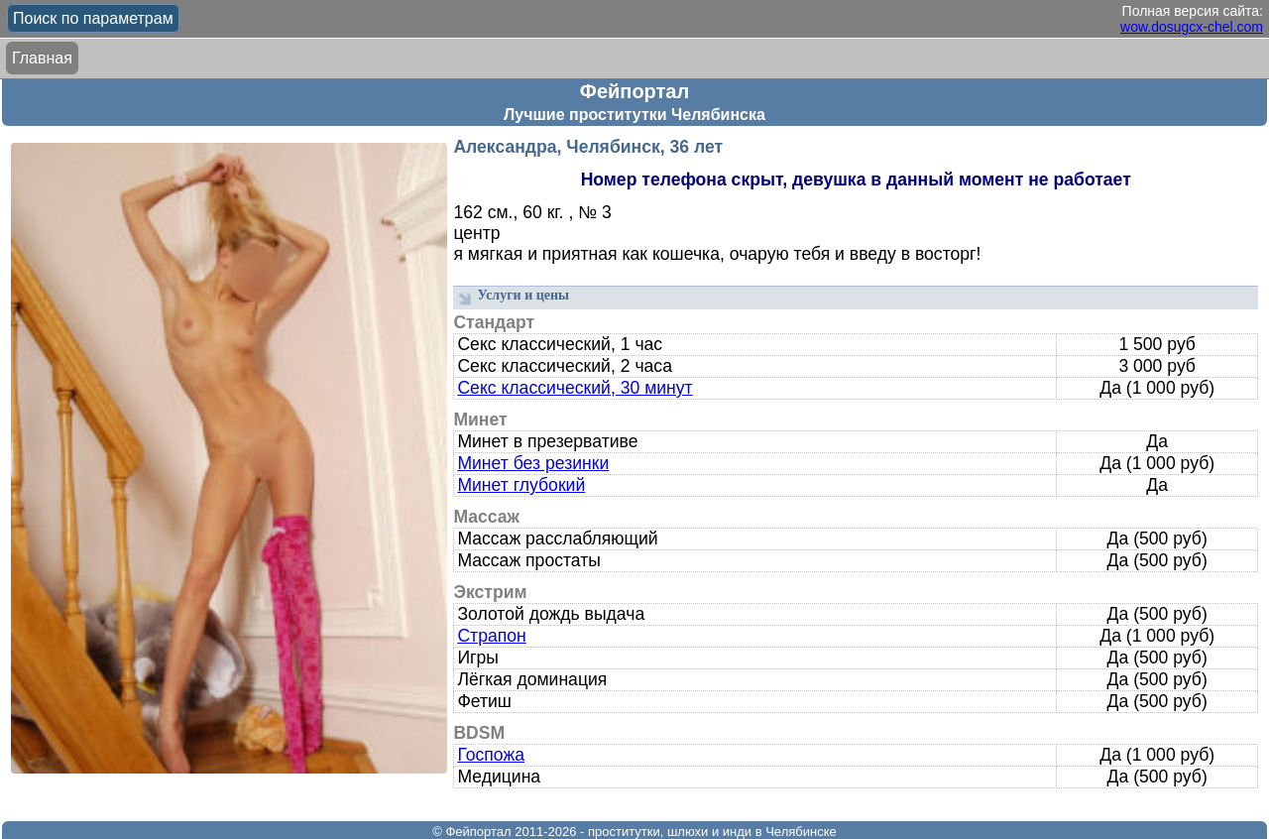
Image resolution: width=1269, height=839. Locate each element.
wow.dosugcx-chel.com (1191, 27)
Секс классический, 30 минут (574, 388)
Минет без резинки (533, 463)
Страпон (491, 636)
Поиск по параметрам (93, 18)
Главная (42, 58)
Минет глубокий (521, 485)
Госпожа (490, 755)
